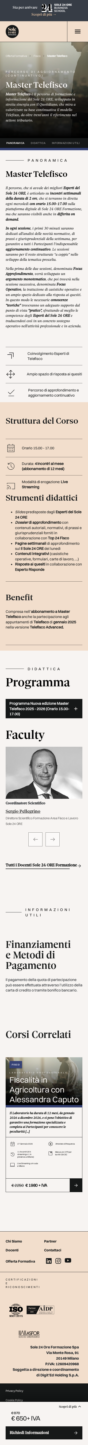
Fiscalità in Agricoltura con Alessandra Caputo (44, 1089)
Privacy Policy (14, 1391)
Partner (50, 1241)
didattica (38, 143)
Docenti (12, 1250)
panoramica (15, 143)
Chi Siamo (14, 1241)
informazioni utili (66, 143)
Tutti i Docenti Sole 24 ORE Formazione (38, 866)
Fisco (37, 56)
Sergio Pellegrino (23, 811)
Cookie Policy (14, 1400)
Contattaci (52, 1250)
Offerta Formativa (16, 56)
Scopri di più (44, 15)
